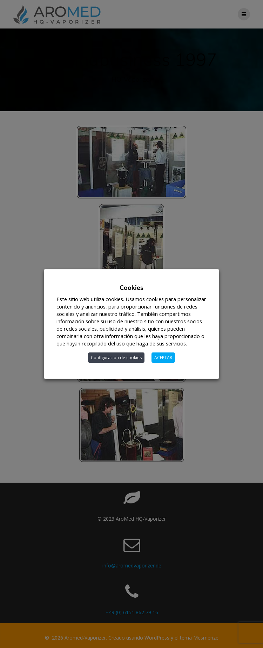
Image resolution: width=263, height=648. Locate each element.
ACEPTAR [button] (163, 358)
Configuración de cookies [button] (116, 358)
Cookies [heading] (131, 288)
